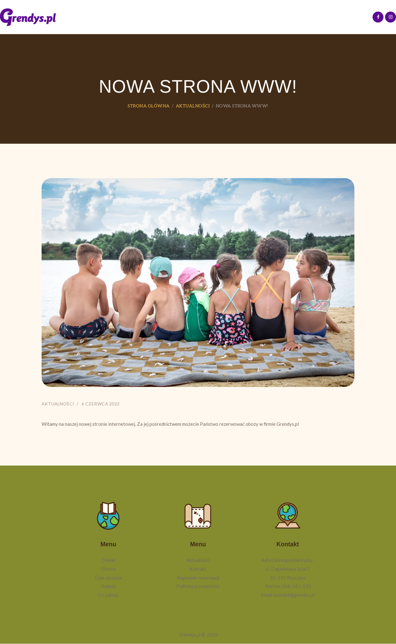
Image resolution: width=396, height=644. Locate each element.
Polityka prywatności (198, 586)
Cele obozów (108, 577)
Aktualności (192, 105)
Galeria (108, 586)
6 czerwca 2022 (102, 403)
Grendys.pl (189, 635)
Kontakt (198, 569)
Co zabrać (108, 595)
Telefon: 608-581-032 (287, 586)
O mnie (108, 560)
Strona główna (149, 105)
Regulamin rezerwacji (198, 577)
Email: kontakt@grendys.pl (287, 595)
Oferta (108, 569)
